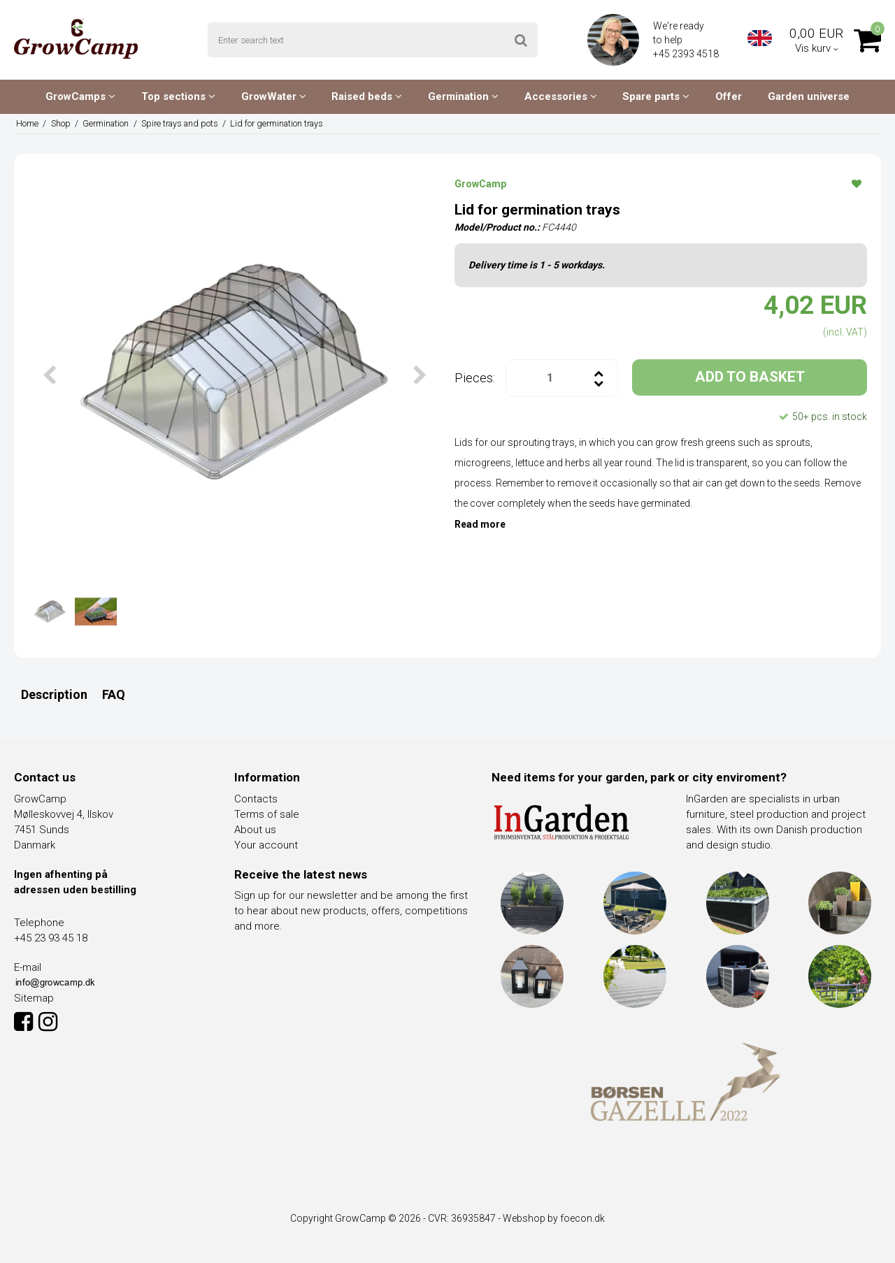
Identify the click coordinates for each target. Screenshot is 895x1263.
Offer (728, 96)
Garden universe (809, 96)
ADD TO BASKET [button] (750, 376)
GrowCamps (80, 96)
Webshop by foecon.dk (554, 1218)
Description (54, 694)
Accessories (560, 96)
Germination (463, 96)
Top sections (178, 96)
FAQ (113, 694)
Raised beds (366, 96)
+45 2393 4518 (687, 53)
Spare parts (655, 96)
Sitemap (34, 998)
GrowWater (273, 96)
